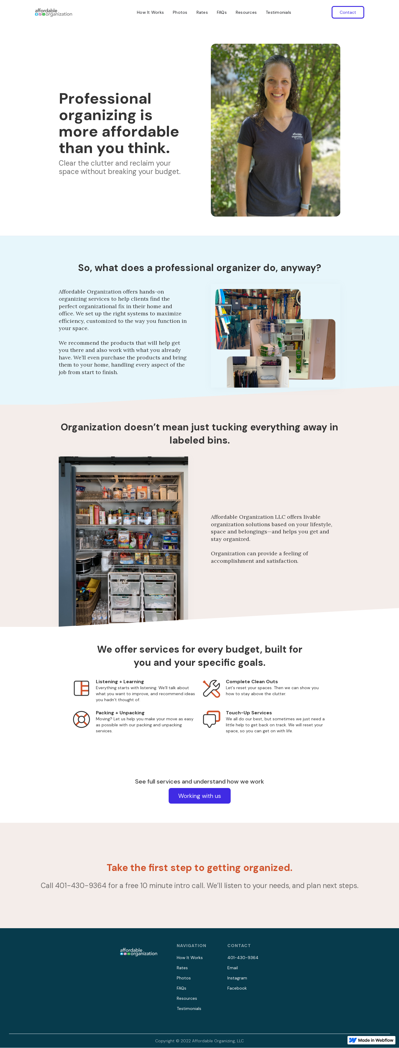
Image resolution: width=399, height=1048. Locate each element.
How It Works (150, 12)
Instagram (237, 978)
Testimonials (278, 12)
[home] (53, 12)
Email (232, 967)
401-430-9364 (243, 957)
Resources (246, 12)
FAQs (222, 12)
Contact (348, 12)
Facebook (237, 988)
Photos (180, 12)
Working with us (199, 796)
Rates (202, 12)
